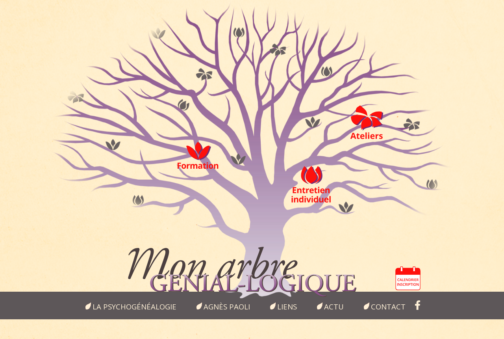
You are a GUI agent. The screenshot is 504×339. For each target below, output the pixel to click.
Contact (388, 306)
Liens (287, 306)
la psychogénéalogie (134, 306)
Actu (334, 306)
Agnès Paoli (227, 306)
